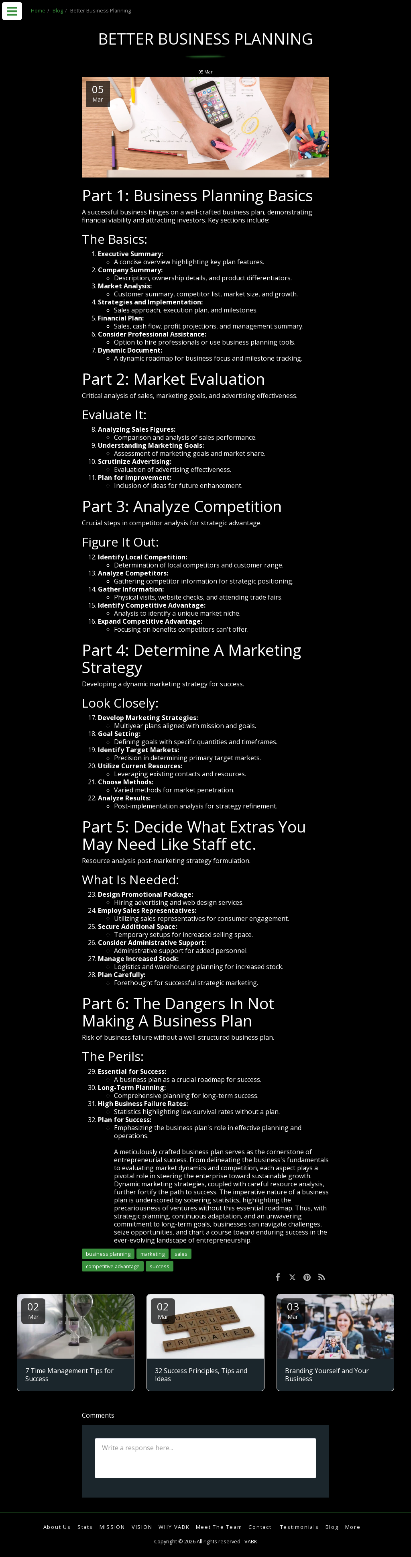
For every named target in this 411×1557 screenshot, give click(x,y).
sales (181, 1253)
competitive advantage (113, 1266)
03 (293, 1309)
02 (33, 1309)
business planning (108, 1253)
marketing (152, 1253)
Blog (58, 10)
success (159, 1266)
